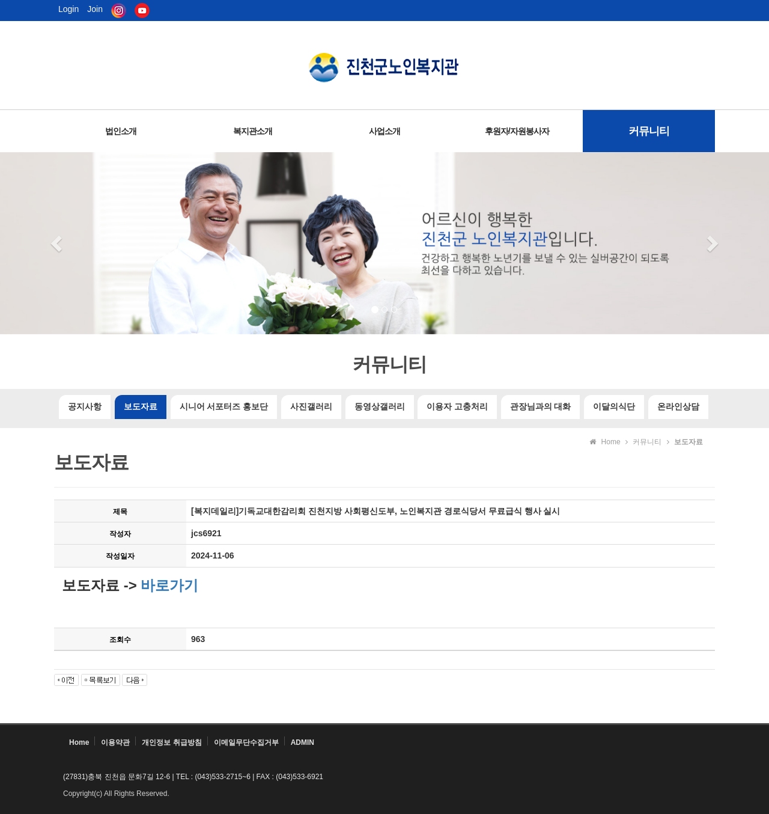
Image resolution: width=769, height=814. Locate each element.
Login (68, 9)
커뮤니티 (648, 131)
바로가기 (168, 585)
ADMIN (302, 742)
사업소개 (384, 131)
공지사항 (85, 406)
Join (95, 9)
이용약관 (115, 742)
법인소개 (120, 131)
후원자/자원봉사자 (517, 131)
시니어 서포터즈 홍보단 (224, 406)
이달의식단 (614, 406)
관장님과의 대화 (540, 406)
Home (79, 742)
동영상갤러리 (379, 406)
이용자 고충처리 (457, 406)
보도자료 (140, 406)
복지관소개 (252, 131)
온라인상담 (678, 406)
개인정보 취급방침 (171, 742)
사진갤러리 (311, 406)
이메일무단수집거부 (246, 742)
